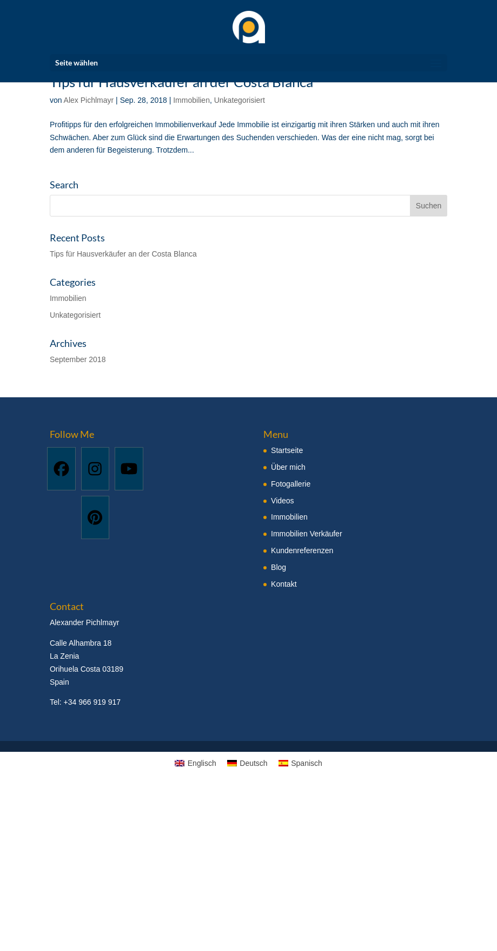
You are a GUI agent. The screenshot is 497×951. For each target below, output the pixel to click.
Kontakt (283, 584)
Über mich (288, 467)
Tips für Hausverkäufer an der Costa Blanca (123, 254)
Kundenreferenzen (302, 550)
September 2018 (78, 359)
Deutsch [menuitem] (253, 763)
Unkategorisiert (239, 100)
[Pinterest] (95, 517)
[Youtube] (129, 468)
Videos (282, 500)
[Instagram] (95, 468)
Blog (278, 567)
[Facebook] (61, 468)
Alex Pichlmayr (89, 100)
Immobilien (191, 100)
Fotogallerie (290, 484)
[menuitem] (195, 763)
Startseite (287, 450)
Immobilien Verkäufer (306, 533)
